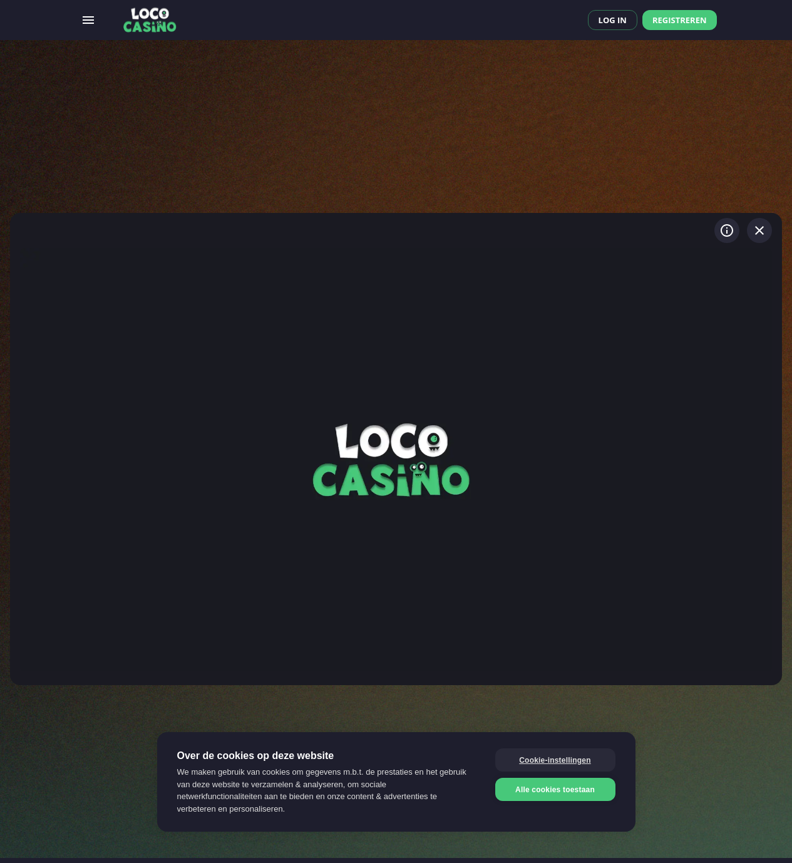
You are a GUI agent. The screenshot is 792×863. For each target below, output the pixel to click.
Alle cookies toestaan (555, 789)
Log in (613, 20)
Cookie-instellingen (554, 760)
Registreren (679, 20)
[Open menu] (88, 20)
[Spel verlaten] (759, 230)
